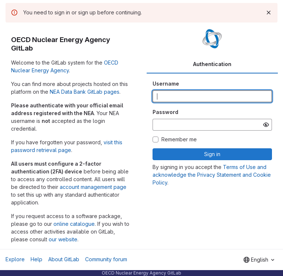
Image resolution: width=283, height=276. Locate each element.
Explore (15, 259)
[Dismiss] (268, 12)
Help (36, 259)
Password (165, 112)
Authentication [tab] (212, 64)
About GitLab (63, 259)
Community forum (106, 259)
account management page (93, 187)
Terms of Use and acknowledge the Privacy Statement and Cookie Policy (212, 175)
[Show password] (266, 125)
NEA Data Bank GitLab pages (84, 92)
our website (63, 239)
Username (166, 83)
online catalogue (74, 224)
